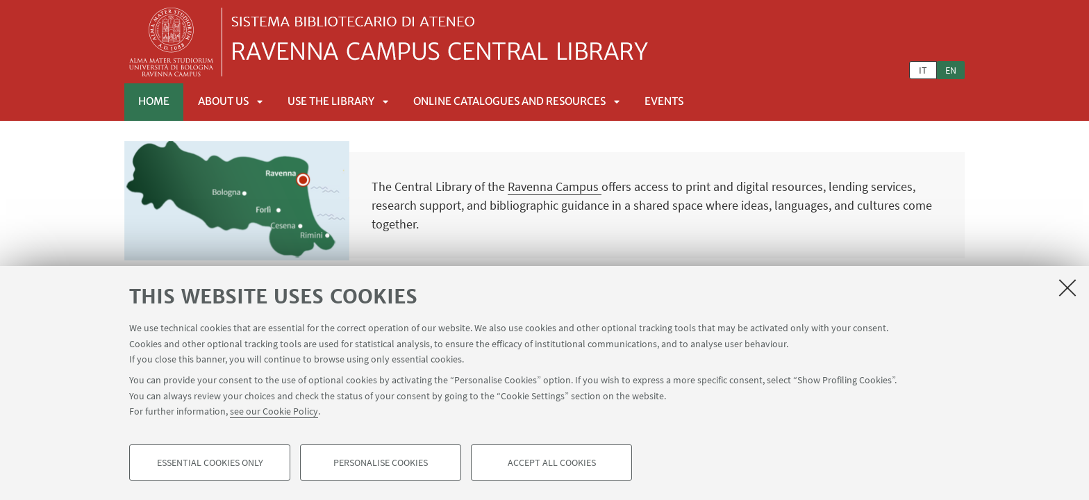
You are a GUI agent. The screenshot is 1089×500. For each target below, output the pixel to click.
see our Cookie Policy (274, 411)
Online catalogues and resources (509, 101)
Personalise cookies (380, 462)
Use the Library (331, 101)
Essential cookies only (210, 462)
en (950, 70)
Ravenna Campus (554, 186)
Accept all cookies (552, 462)
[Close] (1067, 287)
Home (153, 101)
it (923, 70)
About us (223, 101)
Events (664, 101)
